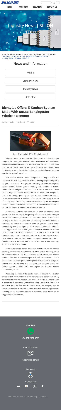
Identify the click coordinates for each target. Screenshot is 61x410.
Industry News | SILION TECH (41, 54)
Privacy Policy (30, 381)
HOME (9, 7)
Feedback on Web (15, 396)
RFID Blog (30, 97)
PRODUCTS (23, 7)
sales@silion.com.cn (30, 360)
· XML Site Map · (31, 396)
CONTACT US (52, 7)
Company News (30, 80)
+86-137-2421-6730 (30, 338)
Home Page (21, 54)
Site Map (43, 396)
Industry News (30, 88)
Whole (30, 72)
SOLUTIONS (37, 7)
